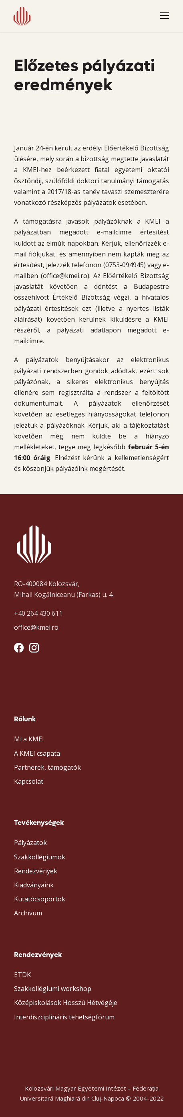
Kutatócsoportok (39, 899)
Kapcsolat (28, 781)
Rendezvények (35, 871)
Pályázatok (30, 842)
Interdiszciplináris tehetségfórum (64, 1017)
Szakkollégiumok (39, 857)
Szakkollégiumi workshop (52, 988)
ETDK (22, 974)
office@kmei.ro (36, 627)
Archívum (28, 913)
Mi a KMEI (29, 739)
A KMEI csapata (37, 753)
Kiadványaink (34, 885)
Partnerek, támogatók (47, 767)
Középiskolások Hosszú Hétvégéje (65, 1002)
